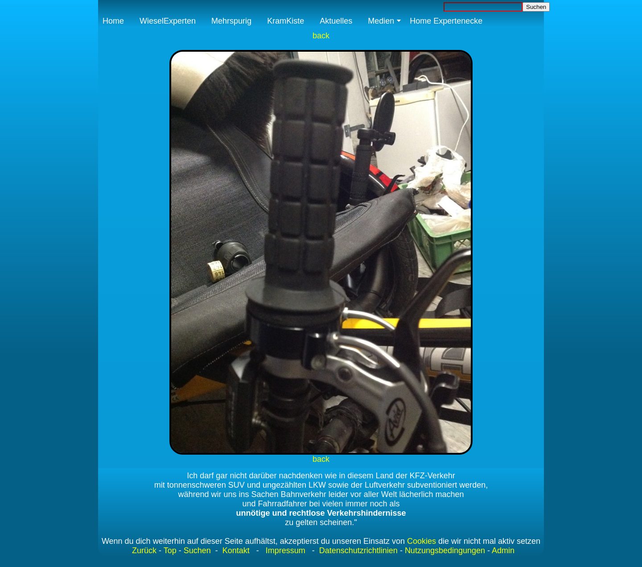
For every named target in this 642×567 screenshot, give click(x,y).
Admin (503, 550)
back (321, 35)
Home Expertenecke (446, 20)
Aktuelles (336, 20)
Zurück (144, 550)
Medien (381, 20)
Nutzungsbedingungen (445, 550)
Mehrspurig (231, 20)
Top (170, 550)
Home (113, 20)
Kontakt (236, 550)
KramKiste (285, 20)
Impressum (285, 550)
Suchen (197, 550)
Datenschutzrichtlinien (357, 550)
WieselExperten (168, 20)
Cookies (421, 541)
